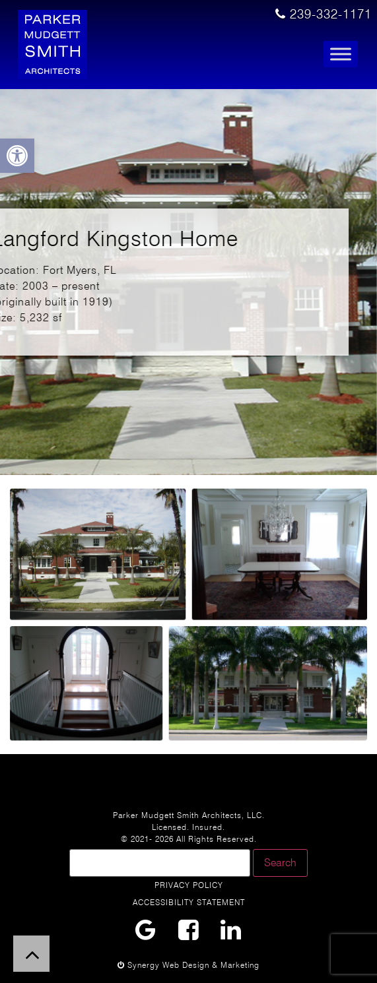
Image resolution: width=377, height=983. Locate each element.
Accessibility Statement (189, 902)
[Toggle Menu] (340, 54)
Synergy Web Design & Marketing (188, 965)
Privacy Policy (188, 885)
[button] (17, 156)
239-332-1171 (323, 14)
